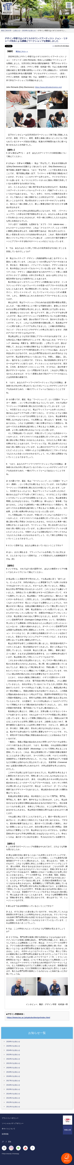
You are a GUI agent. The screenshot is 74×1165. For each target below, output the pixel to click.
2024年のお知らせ (13, 1050)
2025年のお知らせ (13, 1046)
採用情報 (5, 1134)
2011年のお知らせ (13, 1107)
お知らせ (16, 30)
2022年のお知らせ (13, 1059)
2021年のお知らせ (13, 1063)
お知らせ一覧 (37, 1032)
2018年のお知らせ (13, 1076)
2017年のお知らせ (13, 1081)
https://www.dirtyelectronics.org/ (48, 87)
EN (9, 1142)
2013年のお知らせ (13, 1098)
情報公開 (67, 1130)
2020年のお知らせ (13, 1068)
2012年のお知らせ (13, 1102)
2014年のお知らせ (13, 1094)
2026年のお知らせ (13, 1041)
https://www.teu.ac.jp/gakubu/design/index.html (28, 1018)
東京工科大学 (6, 30)
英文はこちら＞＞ (22, 51)
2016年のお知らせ (13, 1085)
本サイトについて (8, 1129)
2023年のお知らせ (29, 30)
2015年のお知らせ (13, 1089)
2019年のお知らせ (13, 1072)
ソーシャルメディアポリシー (12, 1123)
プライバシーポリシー (10, 1118)
